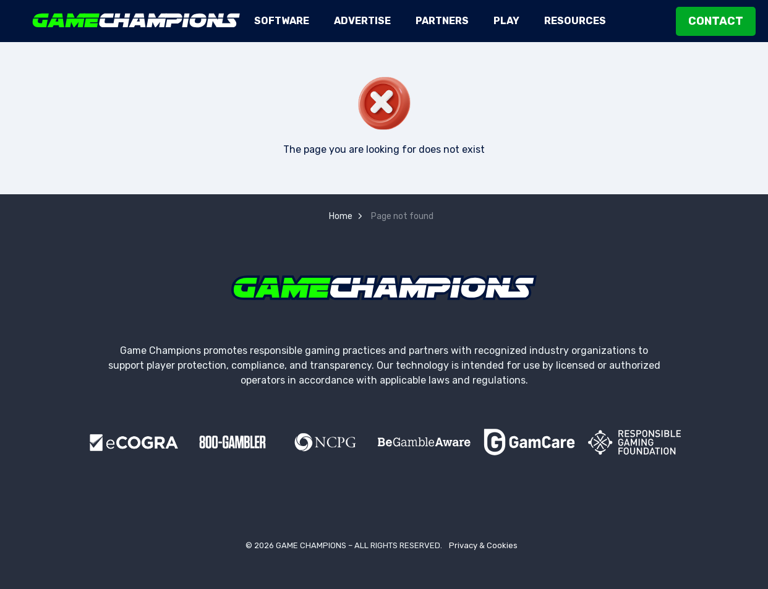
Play (506, 21)
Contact (716, 21)
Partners (442, 21)
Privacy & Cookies (483, 545)
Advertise (362, 21)
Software (281, 21)
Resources (575, 21)
